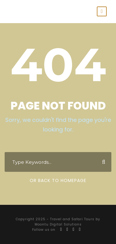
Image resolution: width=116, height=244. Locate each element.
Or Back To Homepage (58, 180)
